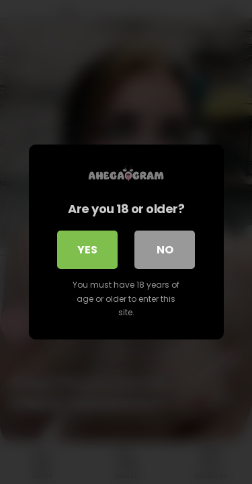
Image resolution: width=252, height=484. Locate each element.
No (165, 249)
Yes (87, 249)
